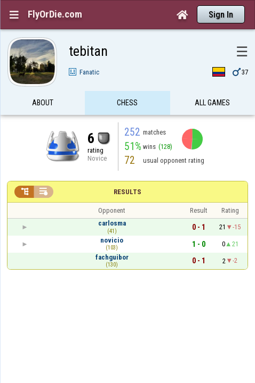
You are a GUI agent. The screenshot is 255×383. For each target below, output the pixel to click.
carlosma (112, 202)
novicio (111, 219)
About (42, 82)
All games (212, 82)
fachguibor (112, 236)
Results (127, 171)
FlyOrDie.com (55, 14)
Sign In (221, 15)
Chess (127, 82)
